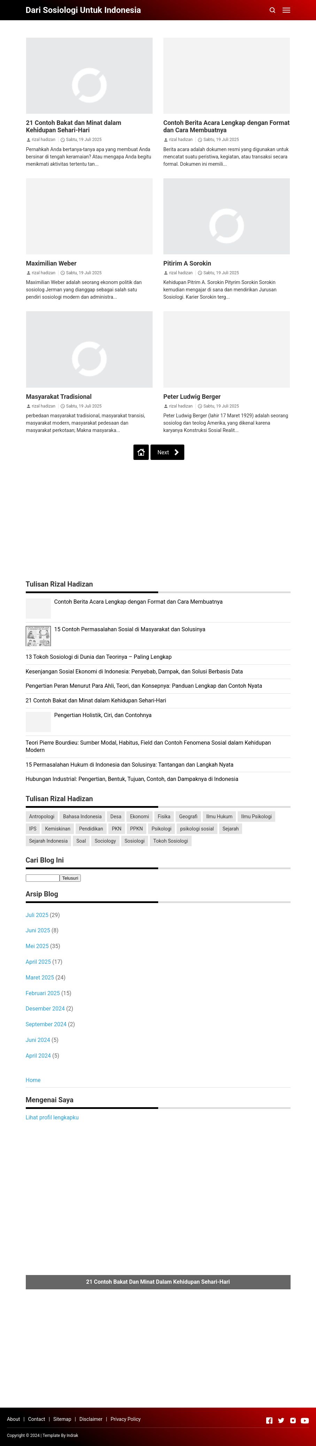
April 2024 (38, 1055)
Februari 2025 (43, 993)
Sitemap (62, 1419)
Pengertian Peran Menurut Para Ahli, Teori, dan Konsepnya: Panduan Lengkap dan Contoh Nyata (144, 686)
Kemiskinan (57, 829)
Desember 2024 (45, 1008)
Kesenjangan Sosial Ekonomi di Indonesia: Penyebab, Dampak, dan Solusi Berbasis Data (134, 671)
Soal (81, 841)
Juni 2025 (38, 930)
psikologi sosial (197, 829)
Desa (115, 816)
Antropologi (42, 816)
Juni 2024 (38, 1040)
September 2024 (46, 1024)
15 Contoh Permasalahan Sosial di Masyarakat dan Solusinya (130, 629)
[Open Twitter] (281, 1420)
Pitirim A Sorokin (187, 263)
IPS (33, 829)
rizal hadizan (43, 139)
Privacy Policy (125, 1419)
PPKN (136, 829)
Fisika (164, 816)
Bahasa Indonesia (82, 816)
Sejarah (231, 829)
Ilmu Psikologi (256, 816)
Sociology (105, 841)
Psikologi (161, 829)
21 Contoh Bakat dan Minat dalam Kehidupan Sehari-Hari (74, 126)
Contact (36, 1419)
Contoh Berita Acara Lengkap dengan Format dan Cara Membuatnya (226, 126)
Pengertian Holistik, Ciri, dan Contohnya (103, 715)
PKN (117, 829)
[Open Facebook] (269, 1420)
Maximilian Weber (51, 263)
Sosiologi (135, 841)
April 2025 (38, 962)
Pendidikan (91, 829)
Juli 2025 (37, 915)
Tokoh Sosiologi (170, 841)
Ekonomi (139, 816)
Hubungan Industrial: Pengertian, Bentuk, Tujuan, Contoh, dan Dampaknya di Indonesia (132, 779)
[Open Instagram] (293, 1420)
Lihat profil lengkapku (52, 1117)
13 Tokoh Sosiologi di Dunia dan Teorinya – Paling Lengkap (99, 657)
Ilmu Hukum (219, 816)
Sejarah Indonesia (48, 841)
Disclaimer (90, 1419)
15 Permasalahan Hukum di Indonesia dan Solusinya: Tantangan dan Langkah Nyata (130, 764)
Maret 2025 (40, 977)
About (13, 1419)
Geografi (188, 816)
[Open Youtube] (305, 1420)
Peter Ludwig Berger (192, 396)
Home (33, 1080)
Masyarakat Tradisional (59, 396)
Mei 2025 (37, 946)
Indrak (72, 1435)
